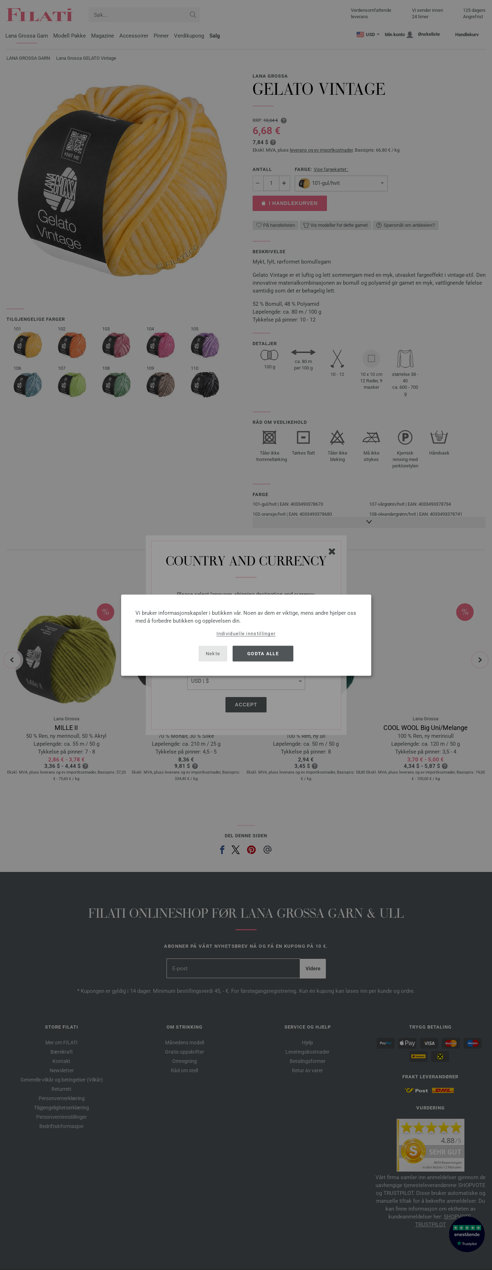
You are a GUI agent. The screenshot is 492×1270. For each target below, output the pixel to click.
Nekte (213, 653)
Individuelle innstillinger (246, 633)
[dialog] (246, 635)
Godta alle (263, 653)
